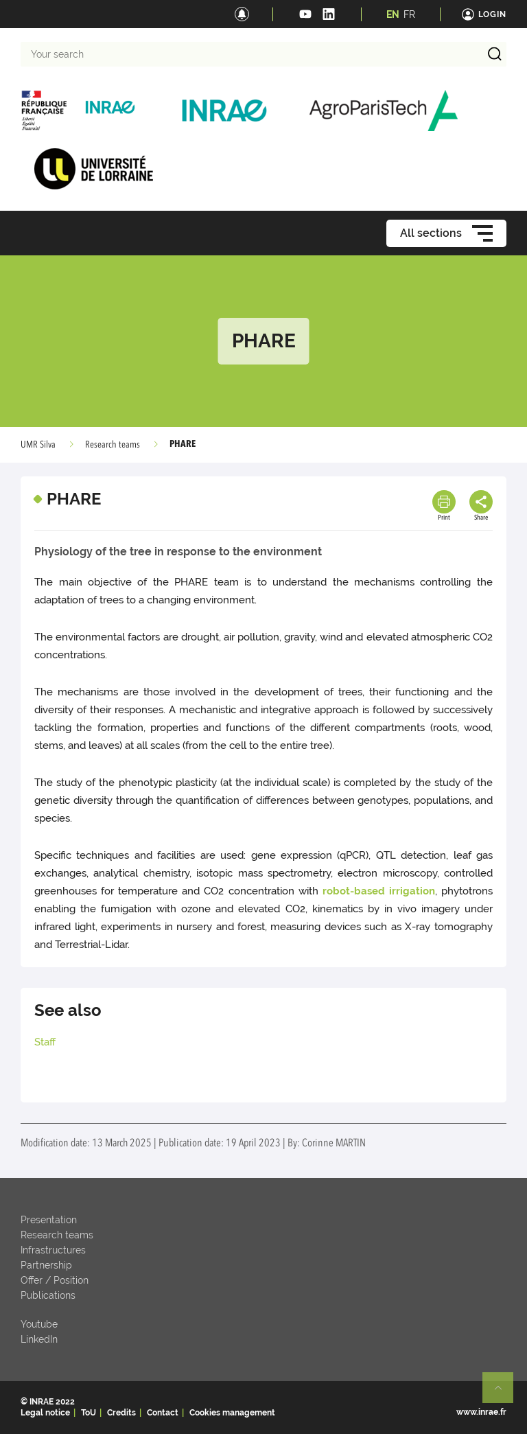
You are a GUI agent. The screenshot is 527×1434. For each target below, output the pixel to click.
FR (409, 14)
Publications (48, 1295)
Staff (45, 1042)
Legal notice (45, 1413)
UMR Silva (38, 445)
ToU (88, 1413)
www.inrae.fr (481, 1412)
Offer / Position (55, 1280)
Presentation (49, 1219)
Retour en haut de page (503, 1393)
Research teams (112, 445)
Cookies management (232, 1413)
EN (392, 14)
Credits (121, 1413)
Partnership (46, 1265)
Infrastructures (53, 1250)
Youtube (39, 1324)
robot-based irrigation (379, 891)
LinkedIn (39, 1339)
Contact (162, 1413)
